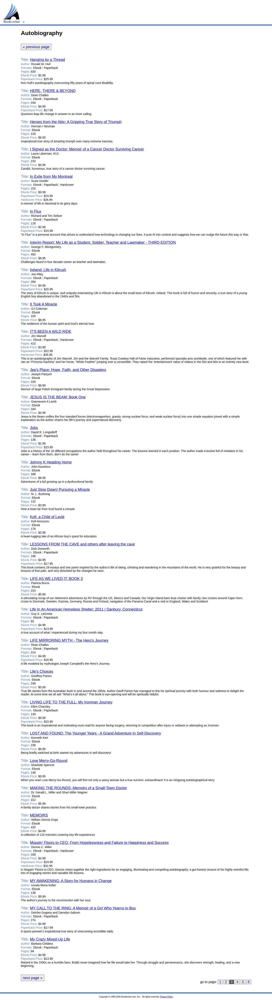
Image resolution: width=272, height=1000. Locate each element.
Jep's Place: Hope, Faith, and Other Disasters (68, 370)
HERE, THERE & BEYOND (53, 91)
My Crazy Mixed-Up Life (50, 939)
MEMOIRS (39, 815)
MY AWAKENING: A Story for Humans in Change (71, 881)
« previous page (36, 47)
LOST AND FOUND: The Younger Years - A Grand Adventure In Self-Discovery (95, 733)
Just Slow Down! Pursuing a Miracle (60, 489)
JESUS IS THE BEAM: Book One (58, 397)
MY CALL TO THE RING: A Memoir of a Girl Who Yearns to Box (83, 908)
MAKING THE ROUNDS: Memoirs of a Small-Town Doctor (78, 788)
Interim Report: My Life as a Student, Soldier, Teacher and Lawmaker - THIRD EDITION (103, 242)
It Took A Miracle (43, 304)
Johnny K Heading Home (51, 462)
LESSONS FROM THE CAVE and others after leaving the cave (82, 544)
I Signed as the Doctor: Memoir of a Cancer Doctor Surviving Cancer (87, 149)
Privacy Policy (166, 997)
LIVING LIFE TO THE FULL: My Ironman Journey (71, 702)
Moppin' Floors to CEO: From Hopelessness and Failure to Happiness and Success (99, 843)
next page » (32, 978)
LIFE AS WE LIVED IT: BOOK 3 (56, 579)
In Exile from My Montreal (51, 176)
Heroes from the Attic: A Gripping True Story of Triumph (75, 122)
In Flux (35, 211)
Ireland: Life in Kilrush (48, 270)
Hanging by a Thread (47, 60)
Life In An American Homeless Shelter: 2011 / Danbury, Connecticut (86, 609)
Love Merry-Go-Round (48, 761)
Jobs (34, 428)
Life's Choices (41, 671)
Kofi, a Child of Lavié (47, 517)
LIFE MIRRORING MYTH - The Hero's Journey (69, 640)
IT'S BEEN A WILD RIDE (50, 332)
